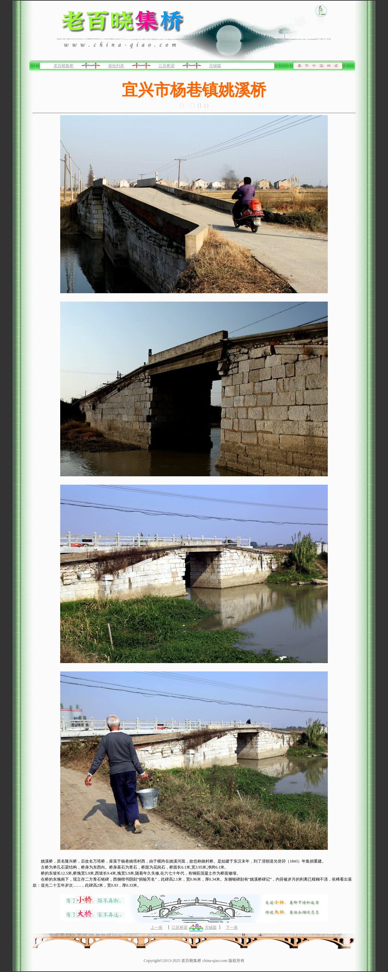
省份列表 (116, 65)
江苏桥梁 (167, 65)
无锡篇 (215, 65)
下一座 (232, 927)
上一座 (157, 927)
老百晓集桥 (64, 65)
